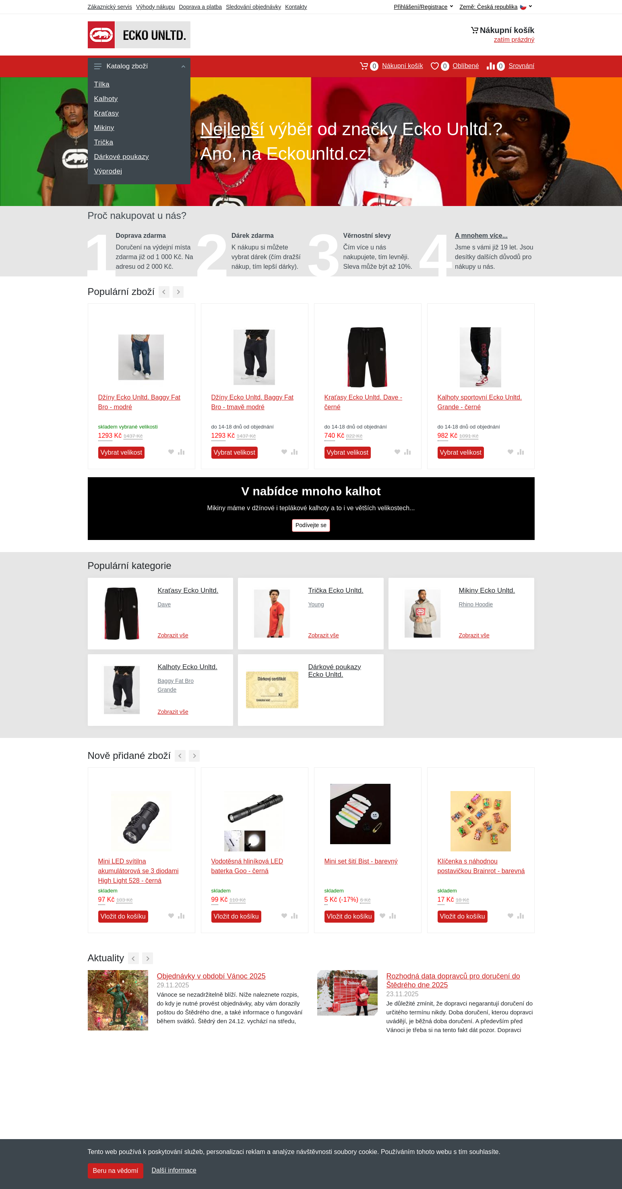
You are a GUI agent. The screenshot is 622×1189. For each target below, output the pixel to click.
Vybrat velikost (121, 452)
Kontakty (296, 7)
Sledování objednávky (253, 7)
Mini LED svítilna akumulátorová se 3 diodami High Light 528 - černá (138, 871)
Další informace (173, 1170)
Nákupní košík (387, 66)
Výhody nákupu (155, 7)
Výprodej (108, 171)
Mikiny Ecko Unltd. (487, 590)
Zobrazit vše (173, 635)
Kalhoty (106, 99)
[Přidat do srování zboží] (181, 452)
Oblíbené (451, 66)
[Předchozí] (164, 292)
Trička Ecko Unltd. (335, 590)
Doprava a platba (200, 7)
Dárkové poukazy (121, 157)
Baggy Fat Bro (176, 681)
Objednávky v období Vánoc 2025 (211, 976)
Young (316, 604)
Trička (104, 142)
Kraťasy (106, 113)
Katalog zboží (139, 66)
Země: (496, 7)
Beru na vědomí (115, 1170)
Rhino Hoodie (476, 604)
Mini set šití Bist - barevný (361, 861)
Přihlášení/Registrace (423, 7)
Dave (164, 604)
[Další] (178, 292)
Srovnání (507, 66)
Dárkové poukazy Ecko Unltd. (334, 670)
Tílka (102, 84)
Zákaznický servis (110, 7)
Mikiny (104, 128)
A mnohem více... (481, 235)
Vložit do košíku (123, 916)
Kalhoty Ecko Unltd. (187, 667)
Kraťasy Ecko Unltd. (188, 590)
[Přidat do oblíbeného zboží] (171, 452)
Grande (167, 689)
